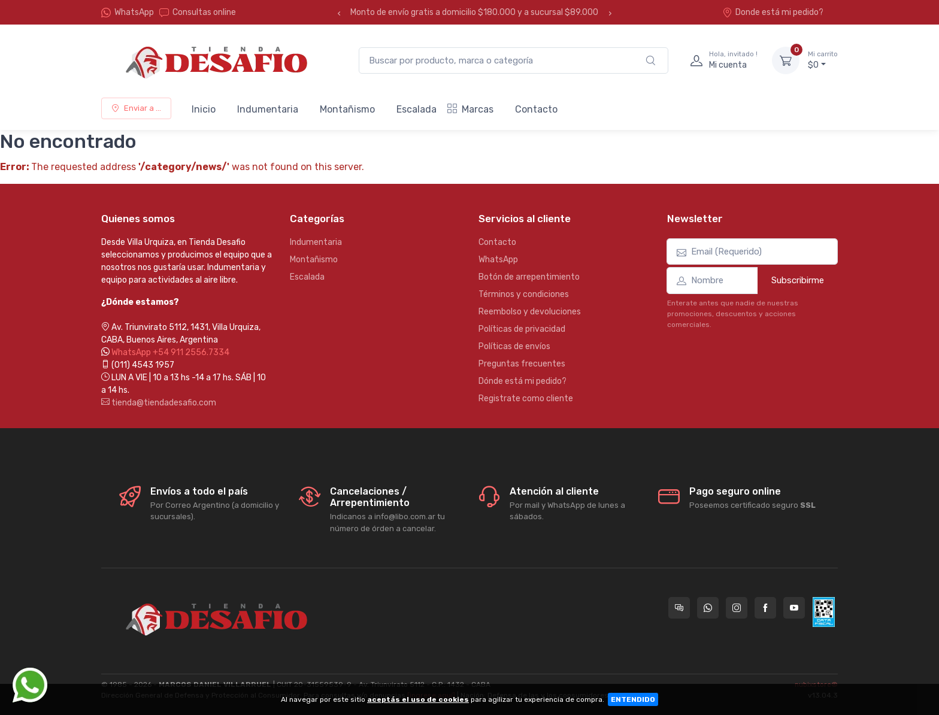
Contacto (536, 109)
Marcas (470, 109)
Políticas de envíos (514, 346)
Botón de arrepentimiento (529, 277)
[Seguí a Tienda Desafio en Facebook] (765, 608)
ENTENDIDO (633, 699)
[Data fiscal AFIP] (824, 612)
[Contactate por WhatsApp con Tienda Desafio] (708, 608)
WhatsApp (134, 12)
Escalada (416, 109)
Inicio (204, 109)
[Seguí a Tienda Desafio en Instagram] (736, 608)
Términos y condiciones (523, 294)
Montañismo (347, 109)
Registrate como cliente (525, 398)
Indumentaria (267, 109)
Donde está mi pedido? (772, 12)
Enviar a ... (136, 108)
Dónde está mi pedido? (522, 381)
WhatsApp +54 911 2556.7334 (170, 352)
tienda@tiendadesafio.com (158, 403)
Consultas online (197, 12)
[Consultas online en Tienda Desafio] (679, 608)
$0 (823, 60)
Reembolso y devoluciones (529, 312)
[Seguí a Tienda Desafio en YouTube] (794, 608)
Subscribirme (797, 280)
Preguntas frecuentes (521, 364)
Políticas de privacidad (521, 329)
